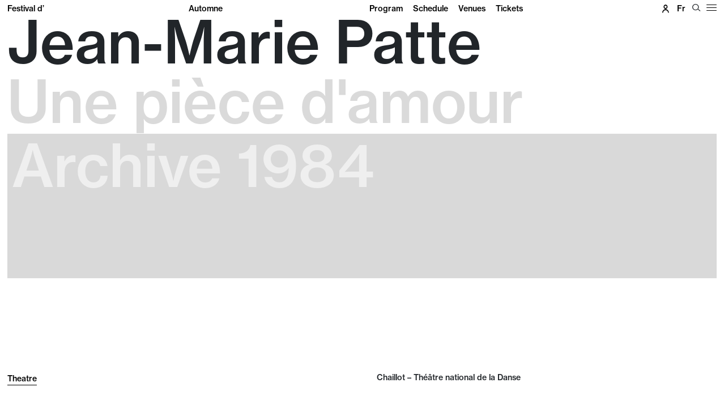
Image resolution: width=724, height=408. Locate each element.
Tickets (509, 8)
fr (681, 8)
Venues (471, 8)
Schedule (430, 8)
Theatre (22, 378)
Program (386, 8)
